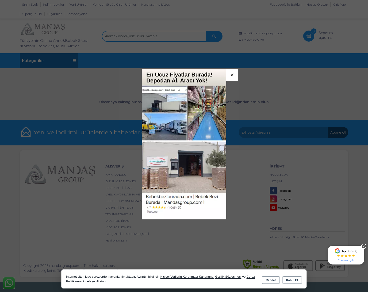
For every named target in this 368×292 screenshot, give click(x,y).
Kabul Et (292, 279)
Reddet (271, 279)
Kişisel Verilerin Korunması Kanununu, (187, 276)
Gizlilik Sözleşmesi (228, 276)
